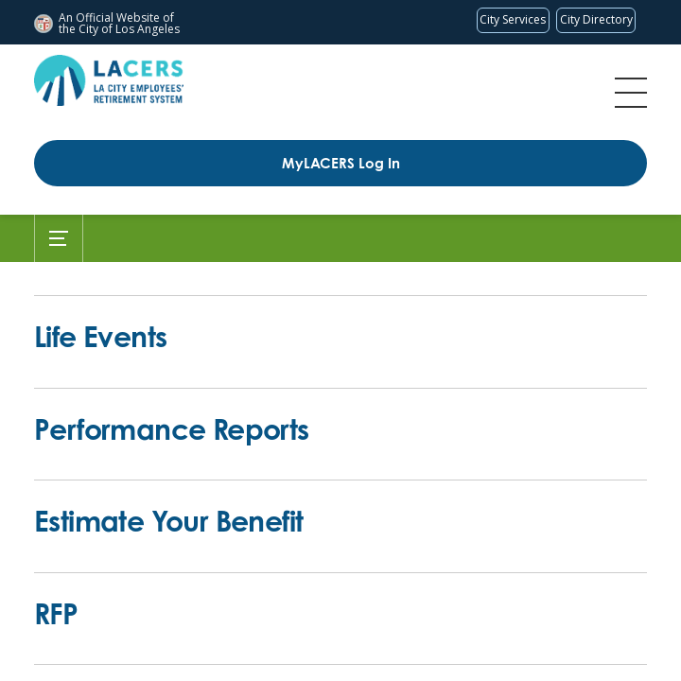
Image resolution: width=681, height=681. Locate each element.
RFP (56, 613)
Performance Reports (171, 428)
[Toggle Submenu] (58, 238)
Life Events (100, 336)
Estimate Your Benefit (168, 520)
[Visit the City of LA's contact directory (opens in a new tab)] (596, 20)
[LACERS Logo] (108, 80)
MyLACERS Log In (341, 163)
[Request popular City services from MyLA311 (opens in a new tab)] (513, 20)
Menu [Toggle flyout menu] (631, 92)
